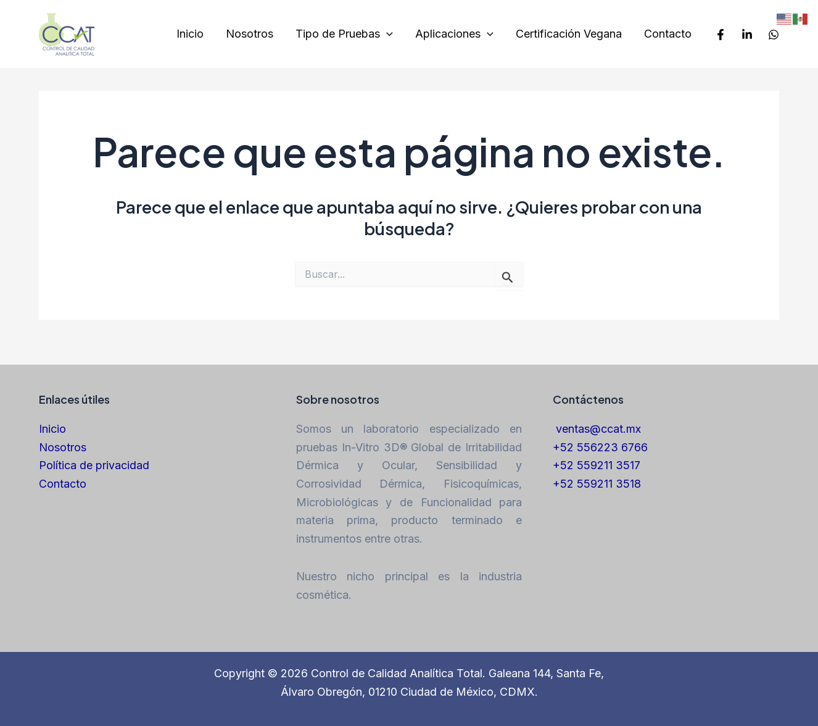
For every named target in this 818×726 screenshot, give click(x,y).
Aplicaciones (454, 34)
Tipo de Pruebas (344, 34)
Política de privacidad (94, 465)
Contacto (668, 33)
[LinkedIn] (747, 34)
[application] (386, 34)
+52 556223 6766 (600, 447)
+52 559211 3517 (596, 465)
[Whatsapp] (773, 34)
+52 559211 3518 (597, 483)
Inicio (190, 33)
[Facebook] (720, 34)
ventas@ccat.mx (598, 428)
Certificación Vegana (569, 33)
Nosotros (249, 33)
